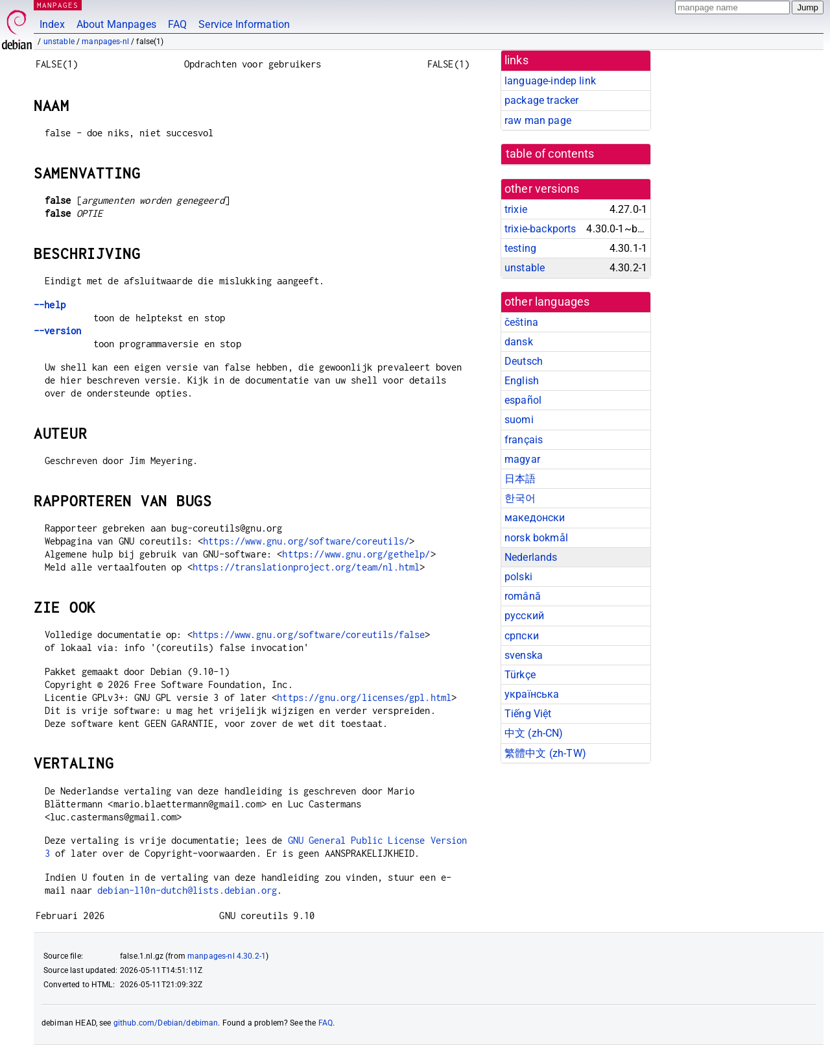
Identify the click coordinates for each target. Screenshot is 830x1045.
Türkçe (520, 675)
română (522, 596)
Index (52, 24)
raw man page (537, 120)
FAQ (177, 24)
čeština (521, 322)
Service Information (244, 24)
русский (524, 615)
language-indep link (550, 81)
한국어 (520, 498)
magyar (522, 459)
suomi (519, 419)
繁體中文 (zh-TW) (545, 753)
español (522, 400)
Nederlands (531, 557)
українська (532, 694)
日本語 (520, 479)
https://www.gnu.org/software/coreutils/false (309, 634)
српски (521, 636)
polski (518, 577)
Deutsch (523, 361)
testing (520, 248)
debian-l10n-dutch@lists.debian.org (187, 890)
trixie (515, 209)
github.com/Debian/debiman (166, 1022)
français (523, 440)
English (521, 381)
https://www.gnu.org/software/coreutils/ (306, 541)
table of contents (550, 153)
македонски (534, 517)
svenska (523, 655)
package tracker (541, 100)
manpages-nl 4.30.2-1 (226, 956)
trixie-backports (540, 229)
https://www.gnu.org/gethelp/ (356, 553)
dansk (518, 342)
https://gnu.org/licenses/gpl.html (364, 697)
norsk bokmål (536, 538)
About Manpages (116, 24)
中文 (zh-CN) (533, 733)
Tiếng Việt (528, 713)
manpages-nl (105, 41)
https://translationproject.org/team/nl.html (306, 566)
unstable (59, 41)
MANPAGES (57, 5)
